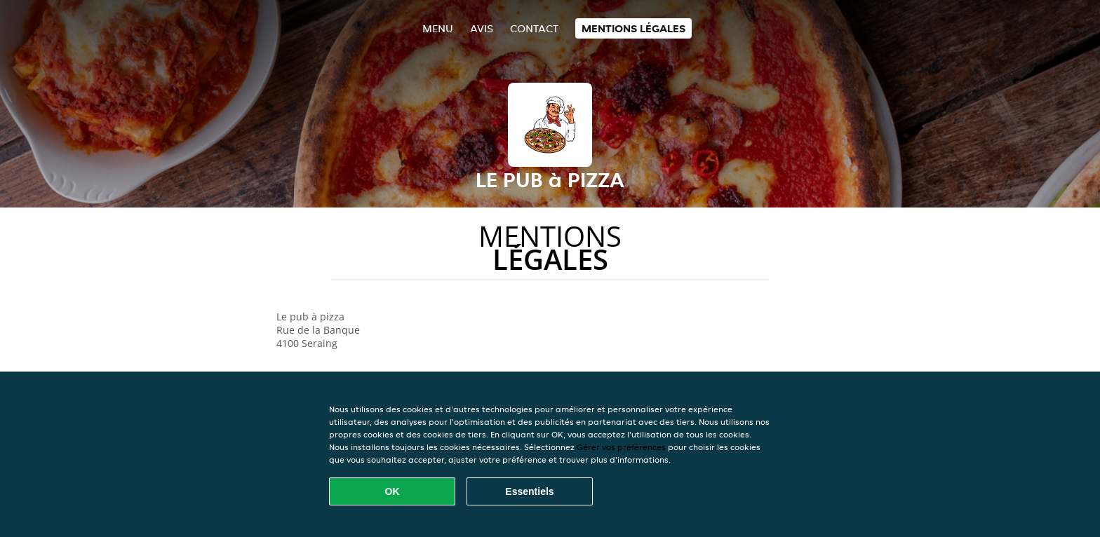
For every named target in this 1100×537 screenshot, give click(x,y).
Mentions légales (633, 28)
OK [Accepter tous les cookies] (392, 491)
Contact (534, 28)
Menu (437, 28)
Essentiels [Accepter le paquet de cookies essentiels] (529, 491)
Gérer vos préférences (621, 447)
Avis (481, 28)
